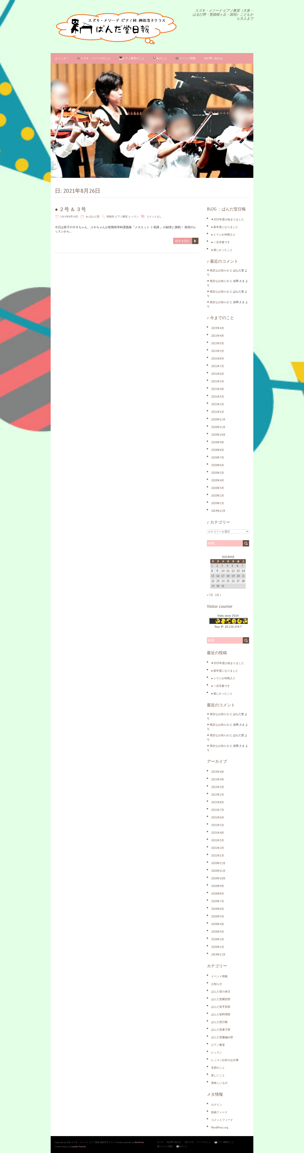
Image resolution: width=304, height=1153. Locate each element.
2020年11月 (218, 427)
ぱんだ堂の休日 (220, 991)
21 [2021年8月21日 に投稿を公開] (243, 576)
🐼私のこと (160, 58)
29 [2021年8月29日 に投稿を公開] (212, 586)
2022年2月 (217, 351)
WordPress (139, 1142)
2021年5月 (217, 381)
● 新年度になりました (224, 227)
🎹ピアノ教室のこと (131, 58)
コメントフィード (222, 1120)
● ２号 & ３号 (70, 209)
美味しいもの (219, 1083)
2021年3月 (217, 396)
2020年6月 (217, 465)
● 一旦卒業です (220, 242)
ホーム (160, 1142)
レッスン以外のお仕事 (225, 1060)
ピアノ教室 (121, 216)
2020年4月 (217, 480)
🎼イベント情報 (185, 58)
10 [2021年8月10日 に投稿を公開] (222, 571)
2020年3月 (217, 488)
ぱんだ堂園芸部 (220, 999)
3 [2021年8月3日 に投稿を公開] (222, 566)
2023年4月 (217, 328)
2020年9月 (217, 442)
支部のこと (218, 1067)
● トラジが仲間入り (223, 234)
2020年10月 (218, 434)
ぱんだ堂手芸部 (220, 1007)
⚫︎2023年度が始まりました (227, 219)
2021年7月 (217, 366)
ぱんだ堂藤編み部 (222, 1037)
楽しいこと (218, 1075)
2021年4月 (217, 389)
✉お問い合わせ (213, 58)
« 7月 (210, 595)
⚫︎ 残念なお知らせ (218, 270)
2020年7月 (217, 457)
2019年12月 (218, 511)
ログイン (216, 1104)
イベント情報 (219, 976)
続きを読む (182, 241)
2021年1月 (217, 412)
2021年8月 (217, 358)
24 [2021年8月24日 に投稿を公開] (222, 581)
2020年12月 (218, 419)
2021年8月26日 (69, 216)
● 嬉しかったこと (222, 250)
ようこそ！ (62, 58)
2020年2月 (217, 495)
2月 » (218, 595)
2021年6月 (217, 374)
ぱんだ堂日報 (219, 1022)
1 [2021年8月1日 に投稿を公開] (212, 566)
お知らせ (216, 984)
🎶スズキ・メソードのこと (94, 58)
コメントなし (154, 216)
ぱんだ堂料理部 (220, 1014)
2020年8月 (217, 450)
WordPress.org (219, 1127)
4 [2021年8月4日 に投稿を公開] (227, 566)
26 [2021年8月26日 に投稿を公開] (233, 581)
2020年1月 (217, 503)
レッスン (134, 216)
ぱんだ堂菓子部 (220, 1029)
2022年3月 (217, 343)
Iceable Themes (78, 1146)
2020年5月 (217, 473)
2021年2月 (217, 404)
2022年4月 (217, 336)
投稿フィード (219, 1112)
